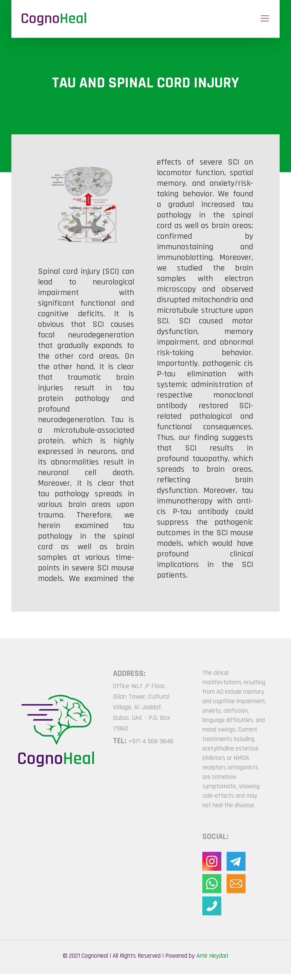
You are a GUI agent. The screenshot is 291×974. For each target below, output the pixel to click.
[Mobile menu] (264, 18)
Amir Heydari (212, 956)
